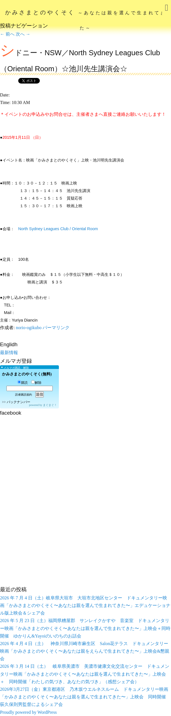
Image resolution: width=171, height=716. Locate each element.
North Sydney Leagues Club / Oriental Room (58, 229)
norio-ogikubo (28, 327)
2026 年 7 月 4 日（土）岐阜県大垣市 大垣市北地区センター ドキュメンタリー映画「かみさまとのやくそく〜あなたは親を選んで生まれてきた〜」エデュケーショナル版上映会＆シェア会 (85, 605)
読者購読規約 (23, 394)
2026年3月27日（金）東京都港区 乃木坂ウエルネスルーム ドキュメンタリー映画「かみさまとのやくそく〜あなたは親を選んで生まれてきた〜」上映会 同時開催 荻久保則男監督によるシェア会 (85, 697)
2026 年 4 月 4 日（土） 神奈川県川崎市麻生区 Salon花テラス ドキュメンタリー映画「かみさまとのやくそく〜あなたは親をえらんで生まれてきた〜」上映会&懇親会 (84, 651)
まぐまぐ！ (50, 404)
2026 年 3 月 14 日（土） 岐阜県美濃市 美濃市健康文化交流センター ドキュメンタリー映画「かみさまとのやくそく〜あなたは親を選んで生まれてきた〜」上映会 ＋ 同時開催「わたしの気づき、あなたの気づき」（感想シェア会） (84, 674)
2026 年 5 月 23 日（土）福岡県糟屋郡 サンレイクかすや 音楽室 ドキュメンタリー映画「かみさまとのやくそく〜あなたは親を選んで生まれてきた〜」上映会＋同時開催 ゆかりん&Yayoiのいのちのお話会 (85, 628)
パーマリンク (56, 327)
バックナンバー (18, 402)
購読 (22, 383)
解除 (36, 383)
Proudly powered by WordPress (28, 712)
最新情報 (9, 352)
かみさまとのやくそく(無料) (27, 374)
